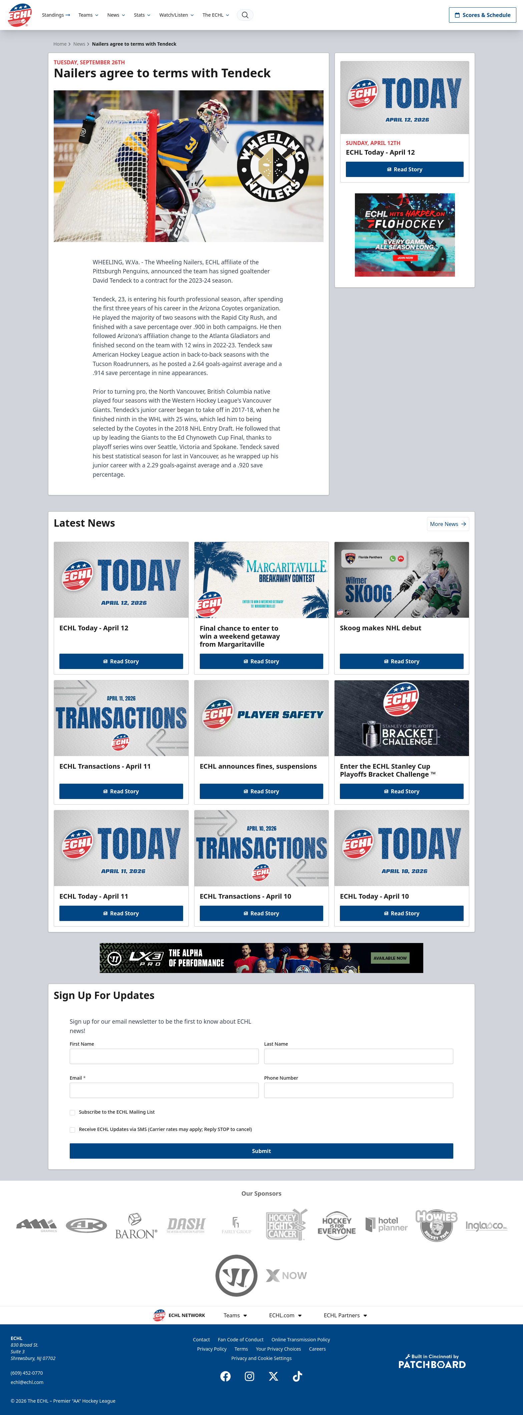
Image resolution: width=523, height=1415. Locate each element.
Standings (56, 15)
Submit (261, 1151)
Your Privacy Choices (278, 1349)
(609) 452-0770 (27, 1373)
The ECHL (216, 15)
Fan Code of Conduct (241, 1339)
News (116, 15)
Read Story (404, 169)
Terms (241, 1349)
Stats (142, 15)
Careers (317, 1349)
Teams (88, 15)
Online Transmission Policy (301, 1339)
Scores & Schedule (483, 15)
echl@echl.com (27, 1382)
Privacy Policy (211, 1349)
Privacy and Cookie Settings (261, 1358)
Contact (201, 1339)
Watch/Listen (176, 15)
